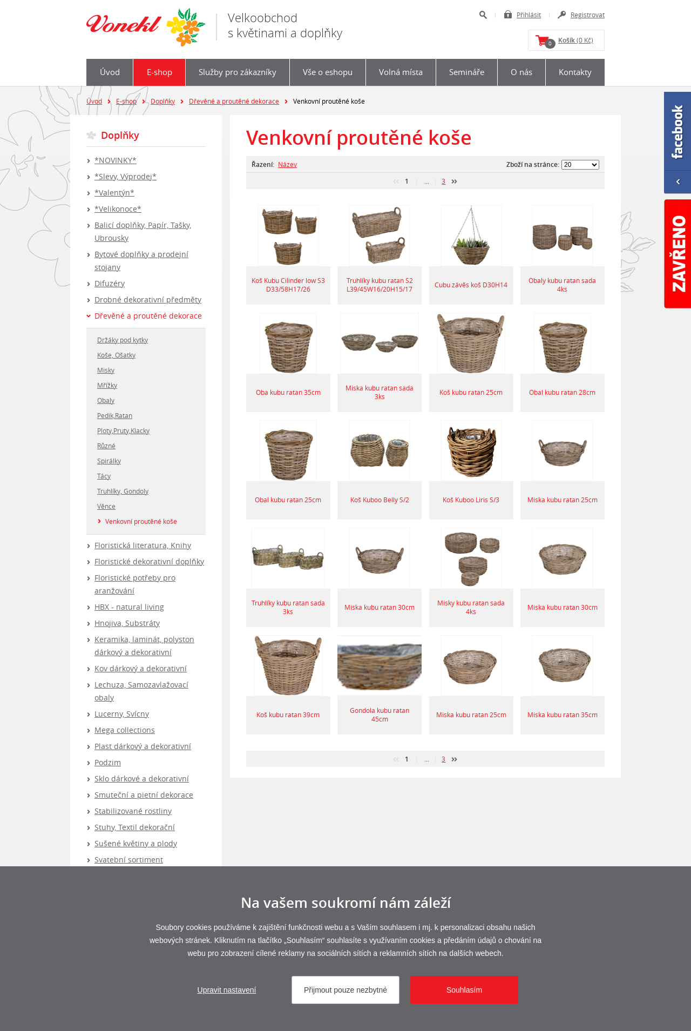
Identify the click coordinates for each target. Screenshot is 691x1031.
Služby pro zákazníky (237, 71)
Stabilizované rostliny (133, 811)
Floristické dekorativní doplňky (149, 561)
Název (287, 164)
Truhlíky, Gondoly (122, 491)
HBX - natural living (129, 607)
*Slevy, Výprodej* (125, 176)
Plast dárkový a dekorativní (142, 746)
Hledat (483, 15)
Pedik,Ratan (114, 415)
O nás (521, 71)
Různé (106, 445)
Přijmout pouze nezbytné (345, 990)
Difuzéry (109, 283)
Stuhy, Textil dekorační (134, 827)
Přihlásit (529, 14)
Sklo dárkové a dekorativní (141, 778)
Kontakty (575, 71)
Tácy (104, 475)
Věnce (106, 506)
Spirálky (109, 460)
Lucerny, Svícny (121, 714)
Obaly (105, 400)
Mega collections (124, 730)
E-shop (159, 71)
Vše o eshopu (328, 71)
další (454, 181)
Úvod (110, 71)
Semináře (466, 71)
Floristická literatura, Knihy (142, 545)
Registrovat (588, 14)
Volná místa (401, 71)
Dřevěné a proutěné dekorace (234, 101)
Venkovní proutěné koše (141, 521)
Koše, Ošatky (116, 355)
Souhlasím (464, 990)
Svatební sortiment (128, 859)
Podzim (107, 762)
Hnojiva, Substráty (127, 623)
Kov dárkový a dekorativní (140, 668)
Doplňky (163, 101)
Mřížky (107, 385)
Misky (105, 370)
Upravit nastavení (227, 990)
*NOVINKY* (115, 160)
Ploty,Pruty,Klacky (123, 430)
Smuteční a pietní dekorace (143, 795)
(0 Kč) (569, 42)
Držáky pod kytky (122, 339)
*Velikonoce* (117, 209)
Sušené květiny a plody (135, 843)
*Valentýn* (114, 192)
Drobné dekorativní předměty (147, 299)
